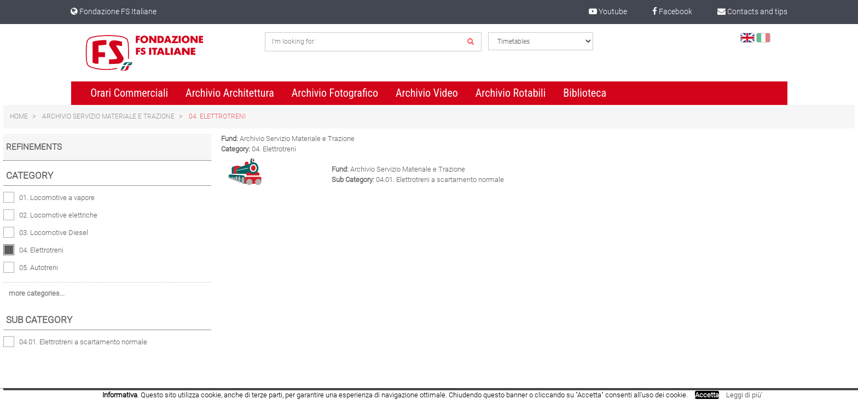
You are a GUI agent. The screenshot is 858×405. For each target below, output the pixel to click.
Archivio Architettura (229, 92)
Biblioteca (584, 92)
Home (19, 116)
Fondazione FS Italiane (113, 11)
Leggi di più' (744, 395)
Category (29, 175)
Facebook (672, 11)
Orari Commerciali (129, 92)
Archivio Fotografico (335, 92)
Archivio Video (427, 92)
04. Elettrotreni (217, 116)
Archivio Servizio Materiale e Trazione (108, 116)
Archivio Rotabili (511, 92)
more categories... (37, 293)
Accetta (707, 395)
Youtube (608, 11)
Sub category (39, 319)
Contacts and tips (752, 11)
